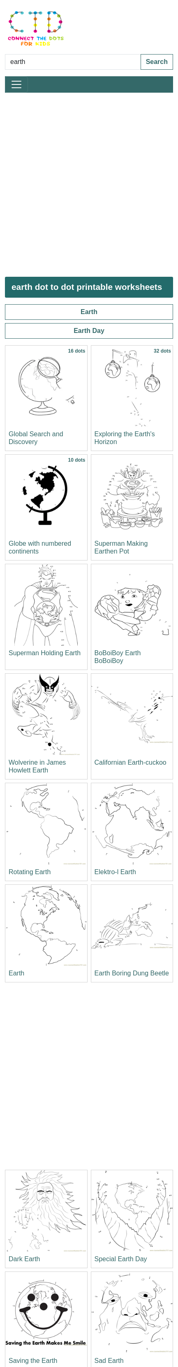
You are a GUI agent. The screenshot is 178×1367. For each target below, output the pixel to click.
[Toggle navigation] (16, 84)
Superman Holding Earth (45, 652)
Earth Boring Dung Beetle (132, 973)
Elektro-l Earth (115, 871)
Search (157, 61)
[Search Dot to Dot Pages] (73, 62)
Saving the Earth (33, 1360)
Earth (89, 311)
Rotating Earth (30, 871)
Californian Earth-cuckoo (130, 762)
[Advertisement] (89, 184)
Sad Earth (109, 1360)
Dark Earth (24, 1258)
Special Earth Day (121, 1258)
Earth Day (89, 330)
